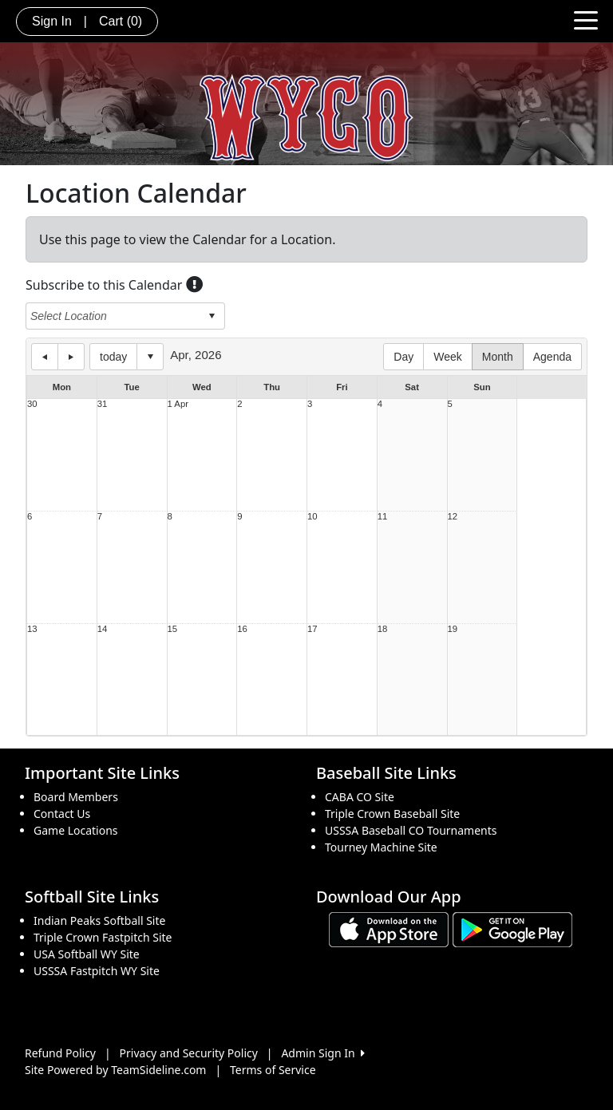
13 (32, 629)
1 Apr (178, 404)
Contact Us (62, 813)
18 (383, 629)
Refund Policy (60, 1053)
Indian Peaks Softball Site (99, 920)
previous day (44, 356)
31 (102, 404)
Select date (150, 356)
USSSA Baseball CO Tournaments (411, 830)
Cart (120, 21)
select (211, 316)
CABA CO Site (359, 796)
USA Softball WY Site (87, 954)
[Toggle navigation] (585, 19)
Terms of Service (273, 1069)
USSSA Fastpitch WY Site (97, 970)
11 (383, 516)
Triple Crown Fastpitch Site (103, 937)
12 (453, 516)
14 (102, 629)
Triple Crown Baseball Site (392, 813)
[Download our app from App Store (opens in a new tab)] (389, 928)
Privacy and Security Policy (189, 1053)
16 (242, 629)
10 (312, 516)
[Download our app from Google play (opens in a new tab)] (512, 928)
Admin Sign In (322, 1053)
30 (32, 404)
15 (173, 629)
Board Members (76, 796)
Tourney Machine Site (381, 847)
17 (312, 629)
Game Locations (76, 830)
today (113, 356)
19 (453, 629)
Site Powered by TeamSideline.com (115, 1069)
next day (71, 356)
